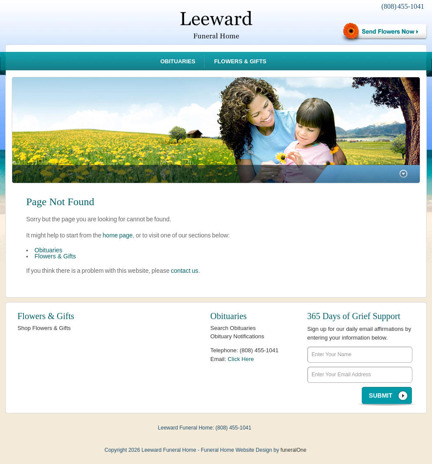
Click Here (241, 359)
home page (118, 235)
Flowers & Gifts (240, 61)
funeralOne (293, 450)
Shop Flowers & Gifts (44, 328)
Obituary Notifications (237, 336)
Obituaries (177, 61)
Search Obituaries (233, 328)
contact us (184, 270)
